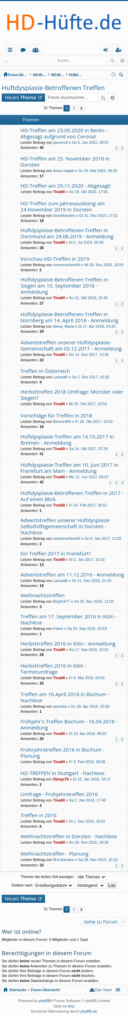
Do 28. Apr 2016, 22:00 (90, 706)
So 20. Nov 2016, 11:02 (94, 601)
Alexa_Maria (63, 326)
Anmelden (27, 60)
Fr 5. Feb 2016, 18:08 (87, 762)
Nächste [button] (81, 108)
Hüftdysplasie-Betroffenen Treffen (93, 75)
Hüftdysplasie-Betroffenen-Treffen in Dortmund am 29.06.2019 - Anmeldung (66, 233)
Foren (54, 51)
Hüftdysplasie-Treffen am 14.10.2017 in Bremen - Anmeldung (67, 439)
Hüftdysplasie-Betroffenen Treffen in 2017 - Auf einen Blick (72, 496)
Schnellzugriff (11, 51)
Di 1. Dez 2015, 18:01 (87, 821)
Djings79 (61, 779)
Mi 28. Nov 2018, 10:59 (104, 265)
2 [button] (74, 108)
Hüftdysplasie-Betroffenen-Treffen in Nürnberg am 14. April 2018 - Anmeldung (69, 317)
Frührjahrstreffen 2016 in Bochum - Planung (62, 752)
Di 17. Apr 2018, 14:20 (96, 326)
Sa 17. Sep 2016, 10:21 (89, 650)
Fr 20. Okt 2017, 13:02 (94, 421)
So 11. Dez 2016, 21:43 (91, 581)
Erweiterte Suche (122, 60)
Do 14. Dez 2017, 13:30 (89, 354)
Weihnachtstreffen (42, 595)
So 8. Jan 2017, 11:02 (103, 538)
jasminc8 (60, 142)
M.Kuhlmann (63, 860)
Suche (112, 60)
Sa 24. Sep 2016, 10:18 (87, 628)
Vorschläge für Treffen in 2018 (56, 415)
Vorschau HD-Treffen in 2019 (54, 259)
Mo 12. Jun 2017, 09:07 (89, 477)
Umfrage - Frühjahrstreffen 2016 (59, 794)
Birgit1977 (61, 601)
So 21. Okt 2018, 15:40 (88, 298)
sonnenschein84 (66, 265)
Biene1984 (62, 421)
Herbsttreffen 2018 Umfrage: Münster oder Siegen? (71, 395)
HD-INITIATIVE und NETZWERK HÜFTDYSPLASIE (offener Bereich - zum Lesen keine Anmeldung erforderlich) (43, 75)
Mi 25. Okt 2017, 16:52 (88, 404)
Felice (58, 628)
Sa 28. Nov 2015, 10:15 (98, 860)
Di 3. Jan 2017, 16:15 (87, 559)
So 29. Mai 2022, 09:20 (97, 171)
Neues (20, 97)
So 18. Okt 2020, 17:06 (88, 192)
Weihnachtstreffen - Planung (54, 853)
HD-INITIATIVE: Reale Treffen (68, 75)
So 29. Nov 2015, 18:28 (89, 842)
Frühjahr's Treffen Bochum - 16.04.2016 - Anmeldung (69, 724)
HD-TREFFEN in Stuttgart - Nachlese (62, 773)
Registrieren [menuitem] (120, 51)
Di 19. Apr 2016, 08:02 (87, 733)
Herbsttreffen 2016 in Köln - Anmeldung (67, 643)
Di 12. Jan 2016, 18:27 (92, 779)
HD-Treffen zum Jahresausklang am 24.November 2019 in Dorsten (62, 206)
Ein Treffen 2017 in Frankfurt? (55, 553)
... (6, 60)
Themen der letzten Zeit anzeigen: (64, 877)
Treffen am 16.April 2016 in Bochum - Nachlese (64, 697)
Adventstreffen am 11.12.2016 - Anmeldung (72, 574)
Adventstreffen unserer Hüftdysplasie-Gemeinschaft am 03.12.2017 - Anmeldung (71, 345)
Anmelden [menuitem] (107, 51)
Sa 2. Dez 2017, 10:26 (90, 377)
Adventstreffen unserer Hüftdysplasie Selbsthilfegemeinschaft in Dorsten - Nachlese (65, 526)
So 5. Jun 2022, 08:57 (90, 142)
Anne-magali (63, 171)
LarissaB (60, 377)
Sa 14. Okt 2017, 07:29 (88, 449)
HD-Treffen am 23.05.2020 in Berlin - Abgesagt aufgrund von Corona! (63, 133)
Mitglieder (67, 51)
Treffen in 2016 (38, 815)
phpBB (44, 1001)
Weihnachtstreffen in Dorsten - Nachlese (68, 836)
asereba (60, 706)
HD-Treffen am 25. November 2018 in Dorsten (65, 161)
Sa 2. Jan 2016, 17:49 (87, 800)
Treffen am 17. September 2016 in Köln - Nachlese (68, 619)
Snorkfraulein (64, 215)
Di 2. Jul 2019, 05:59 (86, 242)
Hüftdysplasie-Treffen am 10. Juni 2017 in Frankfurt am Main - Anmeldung (69, 468)
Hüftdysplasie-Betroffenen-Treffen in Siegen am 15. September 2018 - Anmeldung (64, 285)
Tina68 (59, 192)
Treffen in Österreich (45, 371)
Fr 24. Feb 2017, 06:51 (88, 505)
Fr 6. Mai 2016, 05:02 (87, 678)
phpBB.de (89, 1011)
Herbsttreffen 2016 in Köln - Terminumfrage (53, 668)
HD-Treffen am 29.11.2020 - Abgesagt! (65, 186)
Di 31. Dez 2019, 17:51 (98, 215)
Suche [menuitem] (122, 76)
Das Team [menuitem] (103, 990)
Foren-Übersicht (18, 75)
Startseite (32, 50)
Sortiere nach (42, 885)
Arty (71, 1006)
